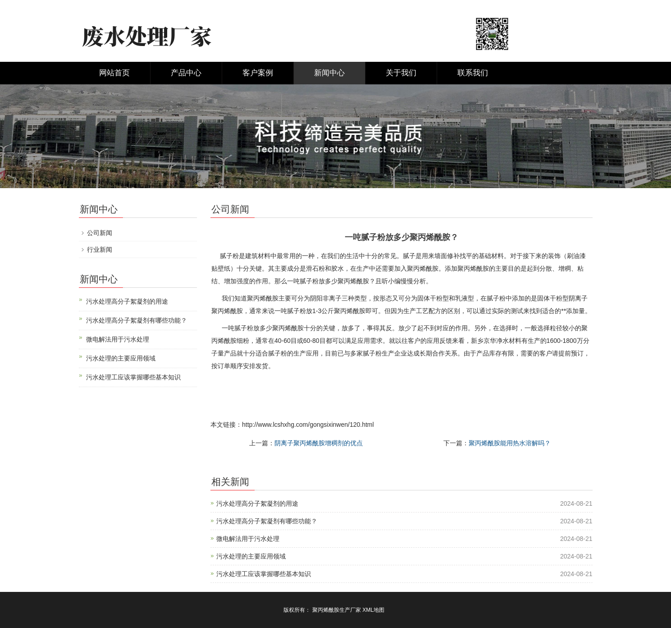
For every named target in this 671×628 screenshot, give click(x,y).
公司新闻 (99, 232)
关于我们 (401, 73)
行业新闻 (99, 249)
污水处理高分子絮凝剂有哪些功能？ (266, 521)
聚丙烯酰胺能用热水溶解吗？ (510, 443)
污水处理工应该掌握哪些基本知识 (263, 573)
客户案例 (257, 73)
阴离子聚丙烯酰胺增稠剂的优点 (318, 443)
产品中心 (186, 73)
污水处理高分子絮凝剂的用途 (257, 503)
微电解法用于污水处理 (247, 538)
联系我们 (472, 73)
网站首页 (114, 73)
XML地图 (373, 610)
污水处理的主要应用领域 (251, 556)
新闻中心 (329, 73)
